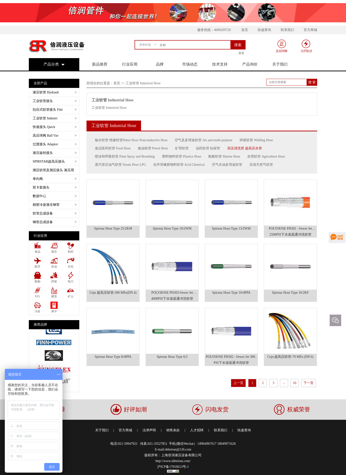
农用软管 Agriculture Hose (266, 156)
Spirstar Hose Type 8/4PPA (113, 357)
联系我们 (287, 30)
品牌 (160, 64)
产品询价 (250, 64)
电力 (71, 281)
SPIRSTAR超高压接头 (55, 161)
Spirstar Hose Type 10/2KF (290, 292)
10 (294, 383)
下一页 (308, 383)
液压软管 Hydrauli (55, 92)
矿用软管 (182, 148)
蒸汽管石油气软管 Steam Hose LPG (120, 164)
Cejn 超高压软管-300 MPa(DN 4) (113, 292)
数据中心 (55, 196)
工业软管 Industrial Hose (112, 100)
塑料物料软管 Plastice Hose (181, 156)
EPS (37, 296)
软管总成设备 (55, 213)
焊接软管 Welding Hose (256, 140)
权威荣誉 (298, 409)
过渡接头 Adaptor (55, 144)
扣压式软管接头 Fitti (55, 109)
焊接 (54, 281)
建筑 (54, 296)
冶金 (37, 311)
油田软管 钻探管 (208, 148)
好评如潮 (135, 409)
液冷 (54, 311)
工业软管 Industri (55, 118)
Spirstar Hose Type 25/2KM (113, 228)
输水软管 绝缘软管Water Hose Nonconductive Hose (131, 140)
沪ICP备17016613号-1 (173, 467)
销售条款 (173, 430)
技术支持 (220, 64)
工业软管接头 (55, 101)
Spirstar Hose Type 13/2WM (231, 228)
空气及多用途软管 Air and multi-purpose (203, 140)
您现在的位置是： (99, 83)
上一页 (238, 383)
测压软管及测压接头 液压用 (55, 171)
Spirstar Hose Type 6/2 (172, 357)
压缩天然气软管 (261, 164)
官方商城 (310, 30)
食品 (37, 251)
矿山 (71, 296)
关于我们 (280, 64)
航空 (37, 266)
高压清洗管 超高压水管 (244, 148)
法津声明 (149, 430)
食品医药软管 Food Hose (113, 148)
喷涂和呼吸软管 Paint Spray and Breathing (125, 156)
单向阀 (55, 179)
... (284, 383)
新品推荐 (99, 64)
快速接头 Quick (55, 127)
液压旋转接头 (55, 153)
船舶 (37, 281)
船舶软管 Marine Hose (224, 156)
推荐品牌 (40, 324)
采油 (54, 266)
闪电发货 (217, 409)
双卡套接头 (55, 187)
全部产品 (40, 83)
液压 (54, 251)
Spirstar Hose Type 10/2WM (172, 228)
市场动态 (190, 64)
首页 (244, 30)
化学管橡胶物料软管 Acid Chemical (179, 164)
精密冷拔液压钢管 (55, 205)
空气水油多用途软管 (227, 164)
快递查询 (264, 30)
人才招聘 (197, 430)
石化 (71, 266)
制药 (71, 251)
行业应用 (129, 64)
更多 (241, 53)
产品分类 (51, 64)
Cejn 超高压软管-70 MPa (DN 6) (290, 357)
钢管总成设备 (55, 222)
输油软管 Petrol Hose (153, 148)
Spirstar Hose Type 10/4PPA (231, 292)
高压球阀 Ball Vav (55, 135)
